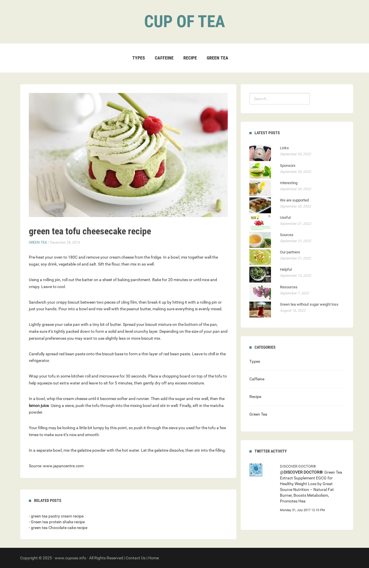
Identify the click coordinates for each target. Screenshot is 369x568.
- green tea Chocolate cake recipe (58, 527)
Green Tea (217, 58)
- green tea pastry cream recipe (56, 516)
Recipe (190, 58)
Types (138, 58)
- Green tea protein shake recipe (57, 522)
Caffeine (164, 58)
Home (153, 558)
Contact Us (136, 558)
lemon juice (39, 405)
